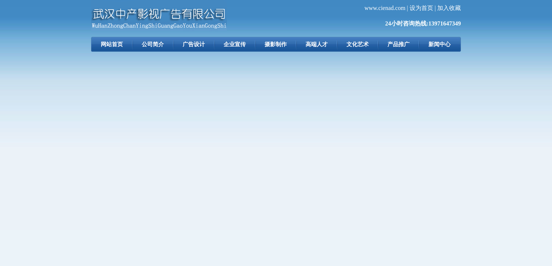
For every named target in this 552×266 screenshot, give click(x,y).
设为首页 (421, 8)
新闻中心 (439, 44)
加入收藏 (449, 8)
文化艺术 (357, 44)
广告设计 (194, 44)
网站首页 (112, 44)
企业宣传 (235, 44)
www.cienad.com (385, 8)
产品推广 (398, 44)
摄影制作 (276, 44)
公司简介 (153, 44)
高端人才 (317, 44)
